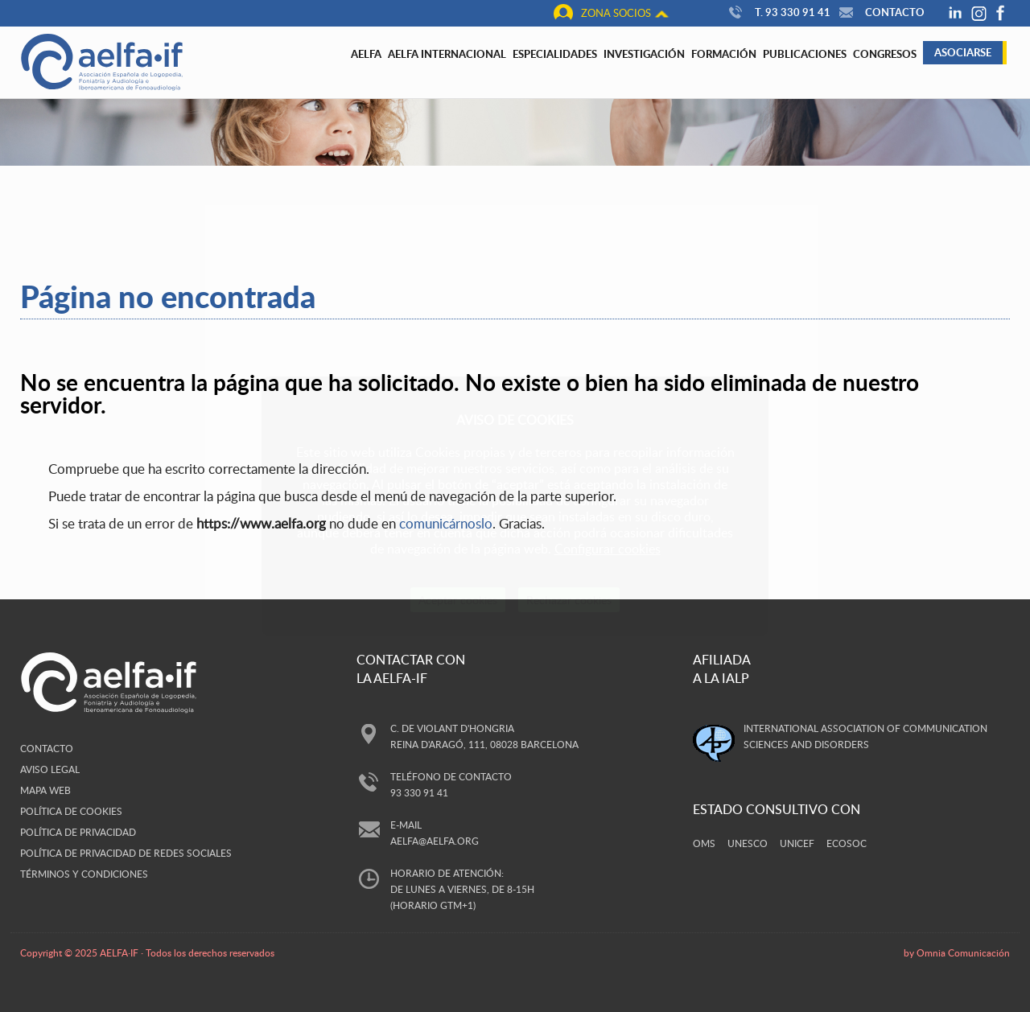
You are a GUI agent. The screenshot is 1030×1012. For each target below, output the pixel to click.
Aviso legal (50, 769)
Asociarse (962, 52)
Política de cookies (71, 810)
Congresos (885, 54)
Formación (723, 54)
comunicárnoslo (445, 523)
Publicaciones (805, 54)
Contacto (880, 12)
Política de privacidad (78, 831)
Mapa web (45, 790)
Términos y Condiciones (84, 873)
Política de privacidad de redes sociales (126, 852)
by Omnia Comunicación (957, 952)
